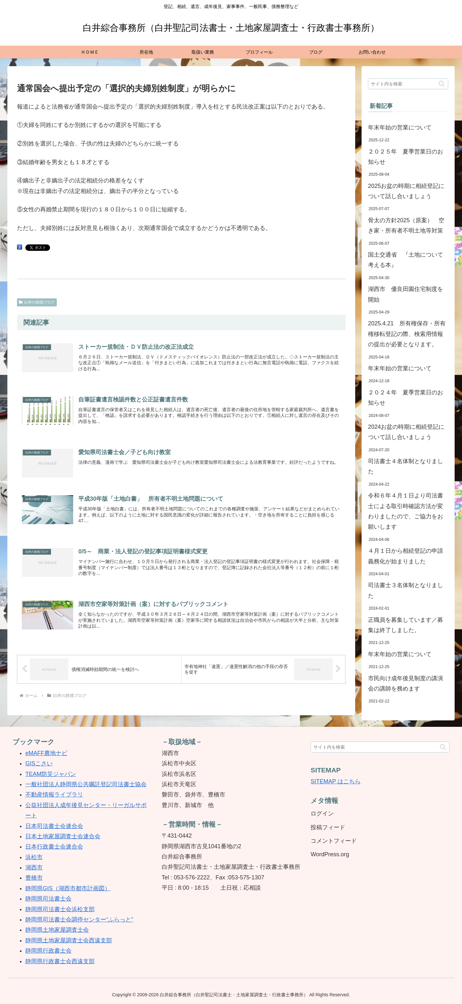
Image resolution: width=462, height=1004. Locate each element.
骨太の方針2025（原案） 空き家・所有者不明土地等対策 (406, 225)
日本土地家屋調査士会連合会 (62, 836)
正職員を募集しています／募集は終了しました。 (405, 625)
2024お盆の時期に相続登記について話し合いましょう (406, 432)
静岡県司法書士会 (48, 898)
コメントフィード (334, 841)
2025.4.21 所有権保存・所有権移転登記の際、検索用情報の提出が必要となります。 (407, 334)
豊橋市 (34, 878)
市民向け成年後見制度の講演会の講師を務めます (405, 683)
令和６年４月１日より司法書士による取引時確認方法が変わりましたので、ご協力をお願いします (405, 511)
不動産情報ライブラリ (54, 794)
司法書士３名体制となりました (405, 590)
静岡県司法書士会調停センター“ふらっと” (79, 919)
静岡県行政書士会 (48, 950)
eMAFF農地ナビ (46, 753)
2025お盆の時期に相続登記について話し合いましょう (406, 191)
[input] (408, 83)
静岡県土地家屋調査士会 (57, 930)
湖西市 (34, 867)
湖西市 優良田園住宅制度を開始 (405, 294)
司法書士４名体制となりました (405, 466)
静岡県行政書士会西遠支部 (60, 961)
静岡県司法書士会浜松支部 (60, 909)
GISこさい (39, 763)
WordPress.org (330, 854)
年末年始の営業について (400, 127)
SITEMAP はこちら (336, 781)
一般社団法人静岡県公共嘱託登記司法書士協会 (86, 784)
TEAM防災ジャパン (50, 774)
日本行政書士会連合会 (54, 846)
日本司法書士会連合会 (54, 826)
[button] (441, 83)
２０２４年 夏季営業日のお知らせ (405, 397)
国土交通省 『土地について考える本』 (405, 259)
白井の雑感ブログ (37, 302)
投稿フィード (328, 827)
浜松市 (34, 857)
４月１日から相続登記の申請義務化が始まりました (405, 556)
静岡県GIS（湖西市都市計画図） (67, 888)
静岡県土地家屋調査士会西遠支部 (68, 940)
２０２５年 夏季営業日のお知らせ (405, 156)
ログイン (322, 813)
